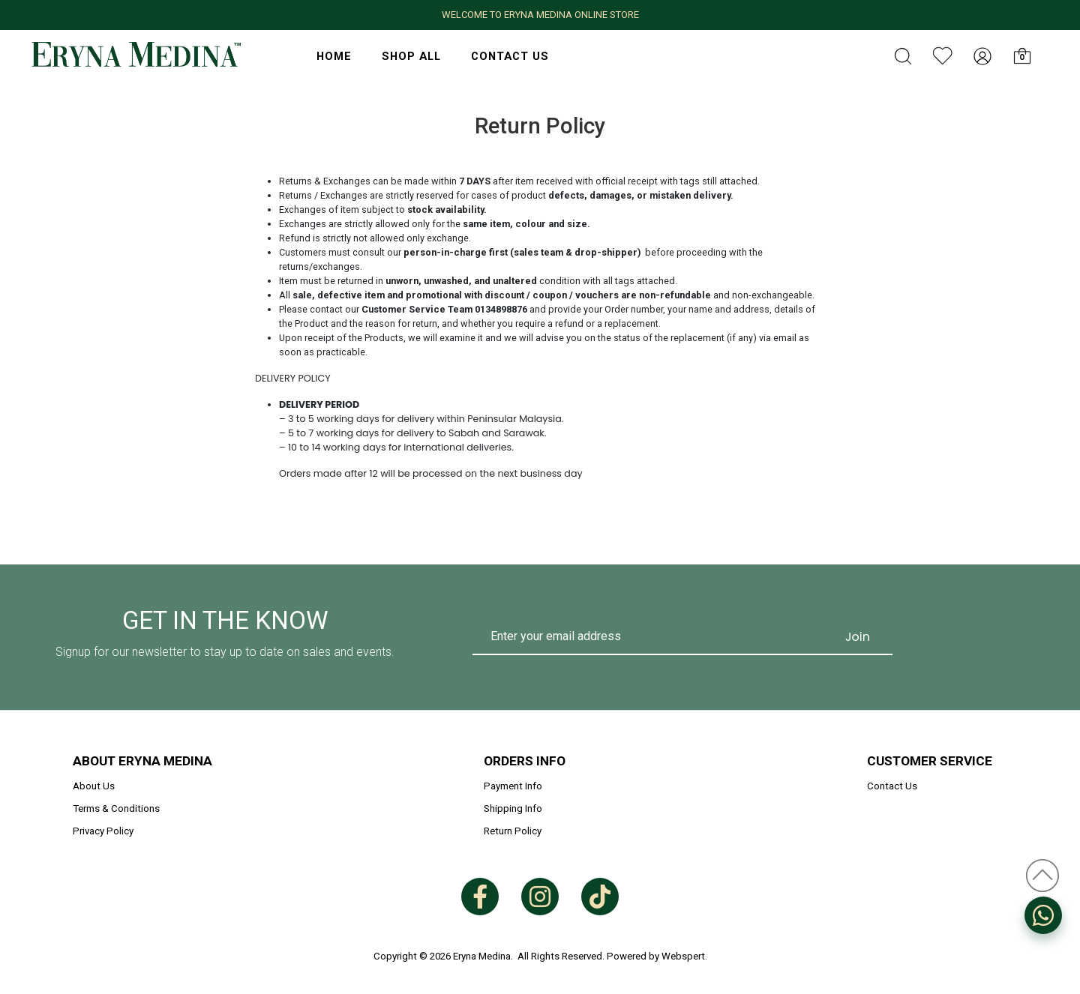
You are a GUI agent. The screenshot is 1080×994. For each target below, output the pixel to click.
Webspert (683, 956)
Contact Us (510, 56)
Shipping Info (513, 808)
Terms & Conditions (116, 808)
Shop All (411, 56)
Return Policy (513, 831)
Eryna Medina (482, 956)
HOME (334, 56)
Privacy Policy (103, 831)
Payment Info (513, 786)
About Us (94, 786)
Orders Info (525, 760)
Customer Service (929, 760)
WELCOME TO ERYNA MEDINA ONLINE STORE (540, 14)
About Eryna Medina (142, 760)
